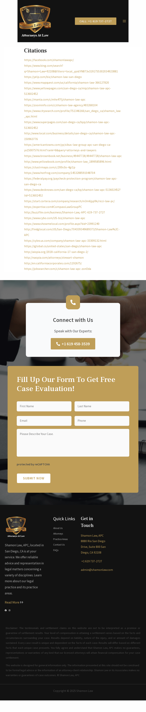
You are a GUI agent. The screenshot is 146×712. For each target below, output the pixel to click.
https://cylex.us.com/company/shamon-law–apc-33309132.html (66, 249)
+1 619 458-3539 (73, 352)
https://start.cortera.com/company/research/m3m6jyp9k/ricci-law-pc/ (70, 209)
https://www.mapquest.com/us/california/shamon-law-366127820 (67, 85)
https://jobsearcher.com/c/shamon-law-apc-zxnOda (58, 277)
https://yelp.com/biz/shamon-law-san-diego (53, 79)
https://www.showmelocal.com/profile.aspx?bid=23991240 (62, 232)
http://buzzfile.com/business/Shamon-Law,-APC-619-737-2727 (65, 221)
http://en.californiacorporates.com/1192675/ (53, 271)
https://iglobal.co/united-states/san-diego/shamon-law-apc (64, 254)
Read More (12, 614)
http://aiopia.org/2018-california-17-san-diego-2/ (56, 260)
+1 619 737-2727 (91, 572)
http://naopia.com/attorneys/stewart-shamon (55, 266)
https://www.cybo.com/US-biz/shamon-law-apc (55, 226)
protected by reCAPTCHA (33, 476)
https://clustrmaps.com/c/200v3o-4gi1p (50, 175)
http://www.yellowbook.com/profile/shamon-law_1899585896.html (68, 170)
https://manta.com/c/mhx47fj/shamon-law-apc (55, 102)
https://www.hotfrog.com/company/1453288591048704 (60, 181)
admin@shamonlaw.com (97, 581)
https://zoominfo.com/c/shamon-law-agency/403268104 (61, 107)
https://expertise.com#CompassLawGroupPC (53, 215)
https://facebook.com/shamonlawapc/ (49, 62)
